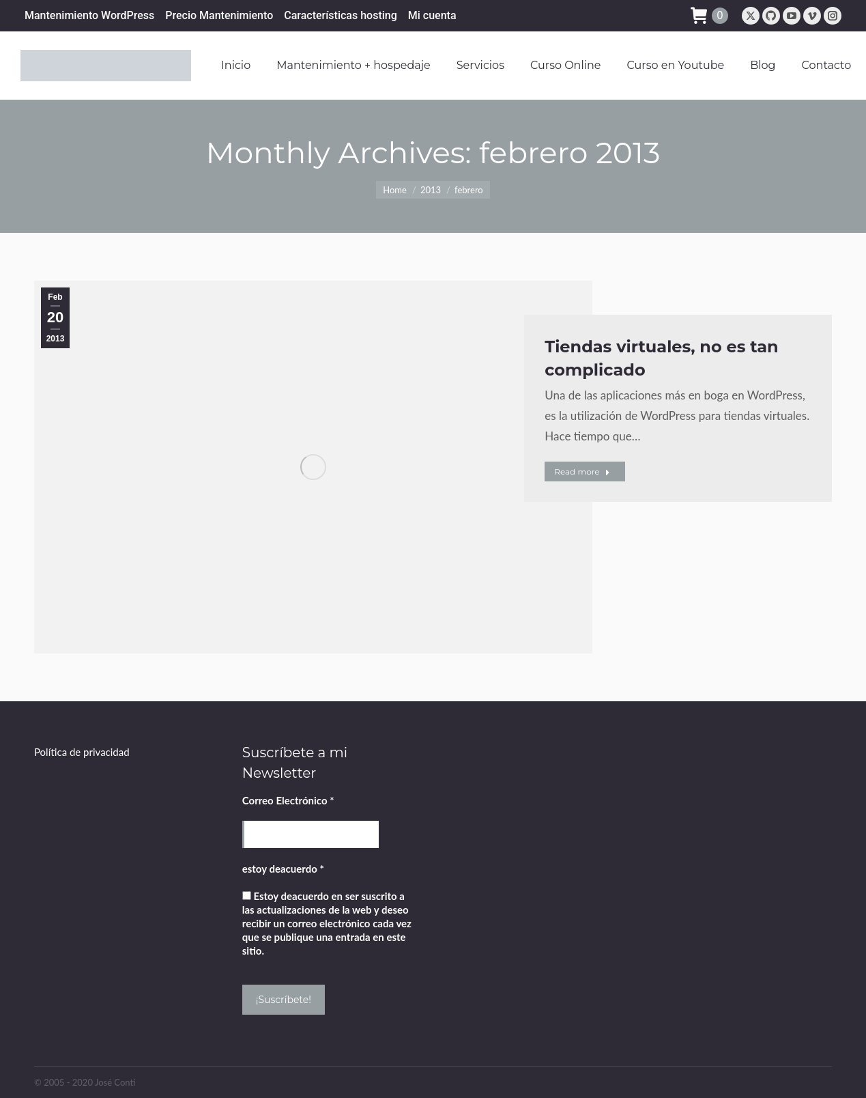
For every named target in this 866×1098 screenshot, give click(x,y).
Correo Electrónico (288, 800)
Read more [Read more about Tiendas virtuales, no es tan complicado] (581, 471)
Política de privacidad (82, 752)
